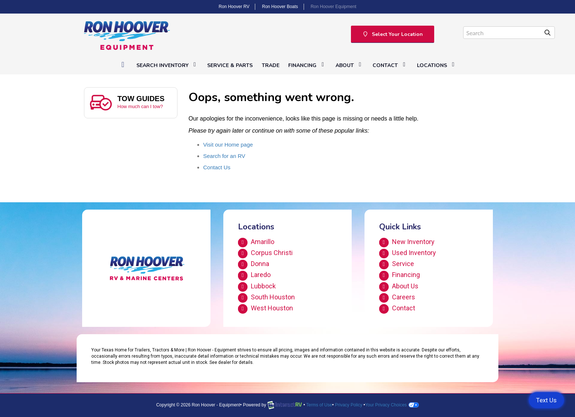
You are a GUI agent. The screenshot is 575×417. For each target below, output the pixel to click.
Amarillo (256, 242)
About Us (398, 287)
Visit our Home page (228, 144)
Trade (270, 65)
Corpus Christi (265, 253)
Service (396, 264)
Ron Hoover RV (234, 6)
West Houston (265, 309)
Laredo (254, 275)
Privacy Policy (348, 404)
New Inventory (407, 242)
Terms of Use (319, 404)
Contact (390, 65)
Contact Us (216, 167)
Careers (397, 298)
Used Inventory (407, 253)
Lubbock (257, 287)
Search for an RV (224, 156)
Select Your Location (392, 34)
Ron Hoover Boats (280, 6)
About (350, 65)
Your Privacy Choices (392, 404)
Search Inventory (167, 65)
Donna (253, 264)
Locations (437, 65)
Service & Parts (230, 65)
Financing (307, 65)
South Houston (266, 298)
